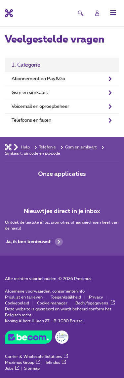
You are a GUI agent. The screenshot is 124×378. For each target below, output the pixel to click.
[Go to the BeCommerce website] (36, 339)
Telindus (55, 362)
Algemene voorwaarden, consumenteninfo (45, 291)
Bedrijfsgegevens (95, 303)
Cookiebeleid (17, 303)
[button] (113, 12)
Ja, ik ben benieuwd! (34, 242)
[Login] (97, 13)
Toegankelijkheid (66, 297)
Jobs (12, 368)
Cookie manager (52, 303)
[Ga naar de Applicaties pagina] (44, 188)
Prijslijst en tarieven (24, 297)
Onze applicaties (62, 174)
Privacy (96, 297)
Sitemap (32, 368)
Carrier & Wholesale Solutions (36, 357)
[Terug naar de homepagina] (9, 13)
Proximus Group (22, 362)
